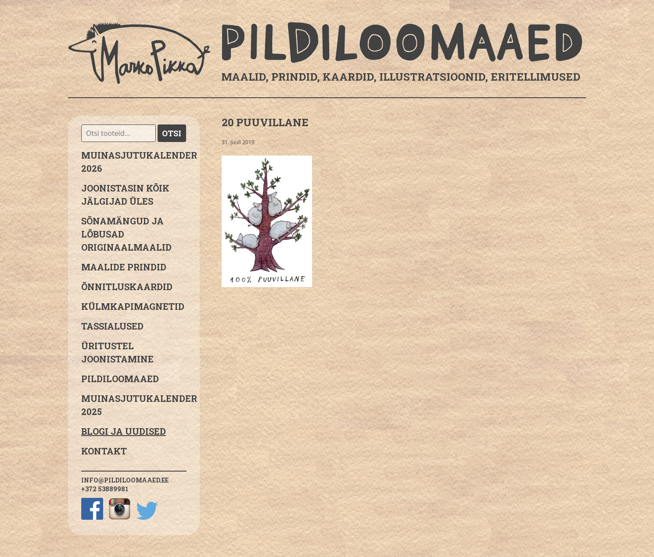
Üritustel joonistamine (117, 352)
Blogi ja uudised (123, 431)
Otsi (171, 133)
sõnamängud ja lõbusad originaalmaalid (126, 234)
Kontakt (104, 451)
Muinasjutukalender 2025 (134, 405)
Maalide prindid (123, 267)
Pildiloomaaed (120, 378)
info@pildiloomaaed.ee (125, 480)
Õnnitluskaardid (126, 286)
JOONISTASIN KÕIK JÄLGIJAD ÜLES (125, 194)
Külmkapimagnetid (132, 306)
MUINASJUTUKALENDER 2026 (134, 161)
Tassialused (112, 326)
